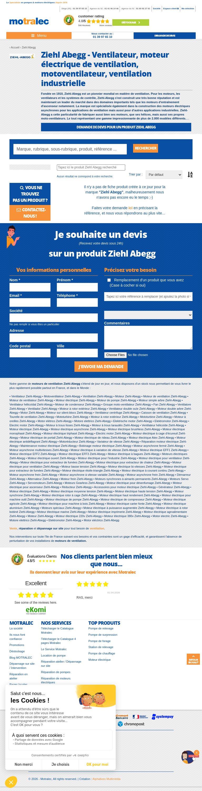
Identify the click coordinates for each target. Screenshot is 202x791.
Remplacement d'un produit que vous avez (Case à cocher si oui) (145, 284)
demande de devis (164, 35)
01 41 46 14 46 (111, 8)
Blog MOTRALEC (20, 659)
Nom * (14, 281)
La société (16, 630)
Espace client (171, 8)
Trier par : (136, 176)
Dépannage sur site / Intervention (21, 668)
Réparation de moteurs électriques (55, 682)
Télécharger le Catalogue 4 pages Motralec (58, 643)
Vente (13, 530)
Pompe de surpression (102, 636)
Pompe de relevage (100, 630)
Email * (15, 297)
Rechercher (147, 149)
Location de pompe (53, 657)
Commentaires (117, 324)
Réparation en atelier (18, 678)
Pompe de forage (99, 642)
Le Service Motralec (54, 651)
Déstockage (131, 22)
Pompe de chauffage (101, 655)
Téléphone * (67, 297)
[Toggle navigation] (39, 35)
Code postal (20, 347)
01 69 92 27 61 (143, 8)
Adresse (16, 332)
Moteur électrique (99, 661)
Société (156, 8)
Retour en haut (193, 659)
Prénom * (65, 281)
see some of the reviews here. (35, 604)
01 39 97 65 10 (80, 8)
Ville (60, 347)
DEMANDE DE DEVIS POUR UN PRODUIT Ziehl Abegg (116, 126)
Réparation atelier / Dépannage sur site (61, 665)
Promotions (16, 647)
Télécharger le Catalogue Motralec (57, 632)
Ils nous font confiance (17, 638)
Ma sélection (187, 8)
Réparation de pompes (55, 673)
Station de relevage (100, 649)
